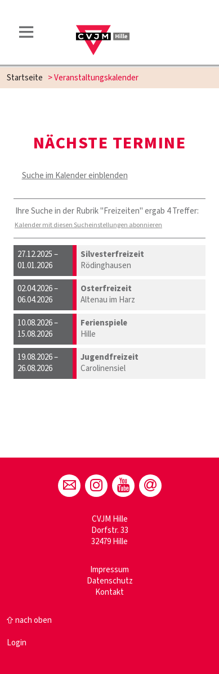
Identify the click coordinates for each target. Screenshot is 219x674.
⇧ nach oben (29, 620)
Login (16, 643)
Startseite (25, 78)
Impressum (109, 570)
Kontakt (109, 592)
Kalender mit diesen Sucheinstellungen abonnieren (88, 225)
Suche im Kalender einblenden (75, 176)
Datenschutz (110, 581)
